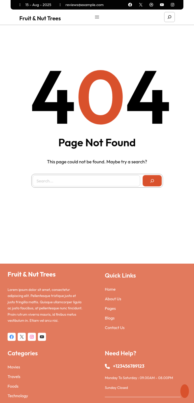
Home (110, 329)
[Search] (150, 179)
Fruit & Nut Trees (40, 17)
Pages (110, 348)
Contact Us (115, 367)
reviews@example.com (82, 4)
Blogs (110, 358)
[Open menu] (97, 16)
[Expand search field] (169, 16)
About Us (113, 339)
